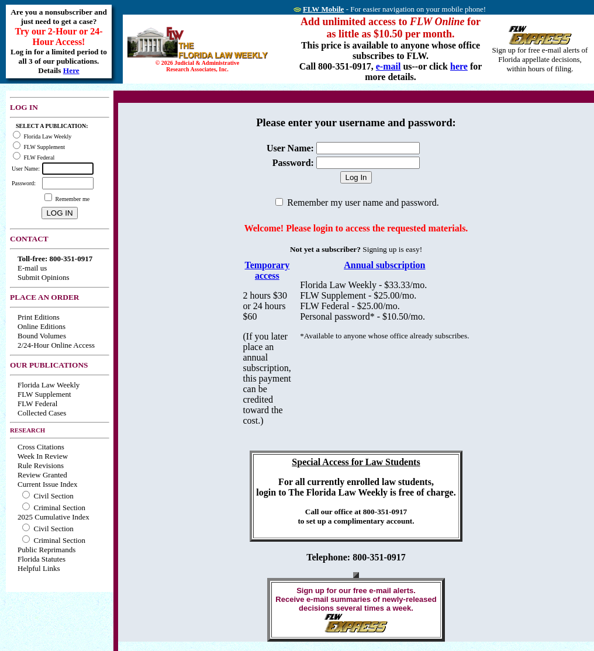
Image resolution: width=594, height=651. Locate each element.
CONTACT (29, 238)
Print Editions (39, 317)
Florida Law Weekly (49, 384)
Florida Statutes (41, 559)
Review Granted (42, 474)
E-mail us (32, 268)
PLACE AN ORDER (44, 297)
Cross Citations (41, 446)
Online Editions (41, 326)
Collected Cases (42, 412)
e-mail (388, 66)
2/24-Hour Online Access (56, 345)
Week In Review (43, 456)
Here (71, 70)
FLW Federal (37, 403)
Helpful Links (39, 568)
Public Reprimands (46, 549)
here (459, 66)
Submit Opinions (44, 277)
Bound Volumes (42, 335)
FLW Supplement (44, 394)
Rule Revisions (41, 465)
